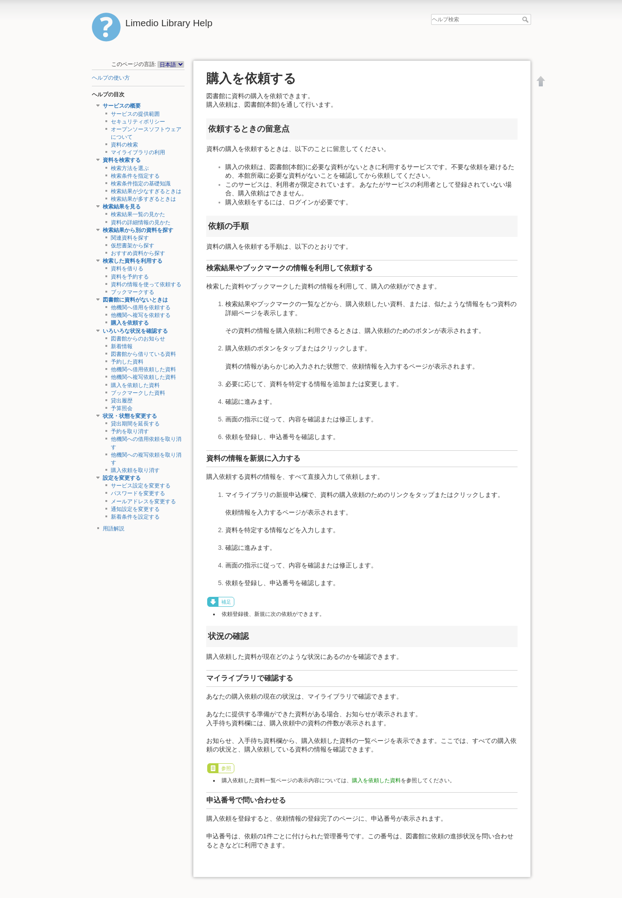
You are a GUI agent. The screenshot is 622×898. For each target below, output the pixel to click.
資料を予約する (130, 277)
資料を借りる (127, 268)
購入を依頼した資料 (135, 385)
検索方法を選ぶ (130, 168)
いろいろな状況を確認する (135, 331)
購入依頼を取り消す (135, 470)
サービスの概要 (122, 106)
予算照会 (122, 408)
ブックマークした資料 (138, 393)
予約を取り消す (130, 431)
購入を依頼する (130, 323)
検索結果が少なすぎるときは (146, 191)
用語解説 (113, 528)
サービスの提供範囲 (135, 114)
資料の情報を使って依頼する (146, 284)
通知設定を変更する (135, 509)
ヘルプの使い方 (111, 78)
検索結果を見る (122, 206)
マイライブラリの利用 (138, 152)
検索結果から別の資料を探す (138, 230)
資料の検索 (124, 145)
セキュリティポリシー (138, 121)
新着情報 (122, 346)
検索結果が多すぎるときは (143, 199)
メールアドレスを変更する (143, 501)
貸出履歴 (122, 400)
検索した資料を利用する (132, 261)
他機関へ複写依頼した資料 (143, 377)
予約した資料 (127, 362)
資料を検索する (122, 160)
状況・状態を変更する (130, 416)
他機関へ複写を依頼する (141, 315)
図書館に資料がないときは (135, 300)
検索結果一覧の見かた (138, 214)
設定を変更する (122, 478)
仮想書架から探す (132, 245)
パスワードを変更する (138, 493)
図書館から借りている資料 (143, 354)
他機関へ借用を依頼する (141, 307)
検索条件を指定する (135, 176)
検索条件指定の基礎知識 (141, 183)
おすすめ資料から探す (138, 253)
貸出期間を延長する (135, 424)
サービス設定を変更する (141, 485)
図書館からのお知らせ (138, 339)
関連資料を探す (130, 238)
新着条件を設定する (135, 517)
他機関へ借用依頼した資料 (143, 369)
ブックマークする (132, 292)
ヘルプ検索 (526, 19)
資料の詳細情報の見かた (141, 222)
